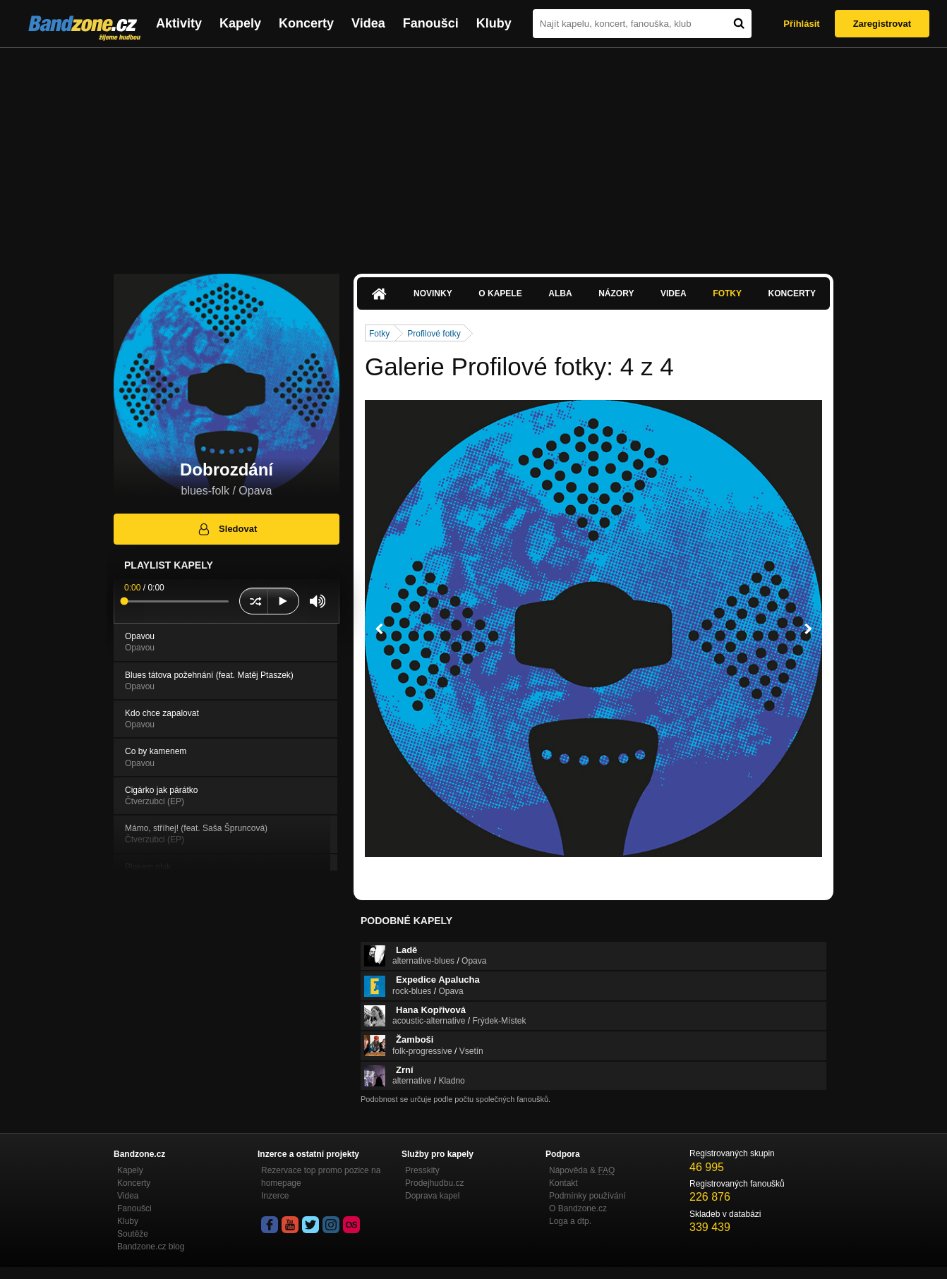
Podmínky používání (587, 1196)
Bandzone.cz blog (150, 1246)
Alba (560, 293)
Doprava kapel (432, 1196)
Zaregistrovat (882, 23)
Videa (368, 23)
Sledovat (227, 529)
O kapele (499, 293)
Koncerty (306, 23)
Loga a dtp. (570, 1221)
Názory (616, 293)
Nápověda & (582, 1170)
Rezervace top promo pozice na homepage (320, 1176)
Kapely (240, 23)
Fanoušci (431, 23)
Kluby (494, 23)
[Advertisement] (473, 154)
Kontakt (563, 1183)
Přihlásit (801, 23)
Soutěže (132, 1234)
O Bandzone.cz (578, 1208)
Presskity (422, 1170)
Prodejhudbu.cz (434, 1183)
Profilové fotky (433, 334)
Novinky (433, 293)
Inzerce (275, 1196)
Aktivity (179, 23)
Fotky (727, 293)
